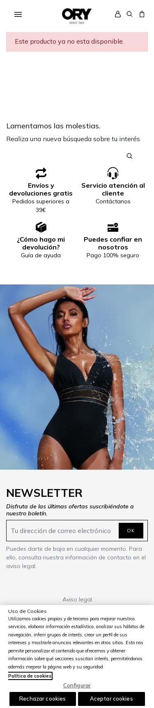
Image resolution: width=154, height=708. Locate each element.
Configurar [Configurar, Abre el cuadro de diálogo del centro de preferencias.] (77, 685)
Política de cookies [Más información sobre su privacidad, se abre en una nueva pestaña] (29, 676)
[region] (77, 656)
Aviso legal (77, 599)
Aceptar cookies (111, 698)
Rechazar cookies (42, 698)
